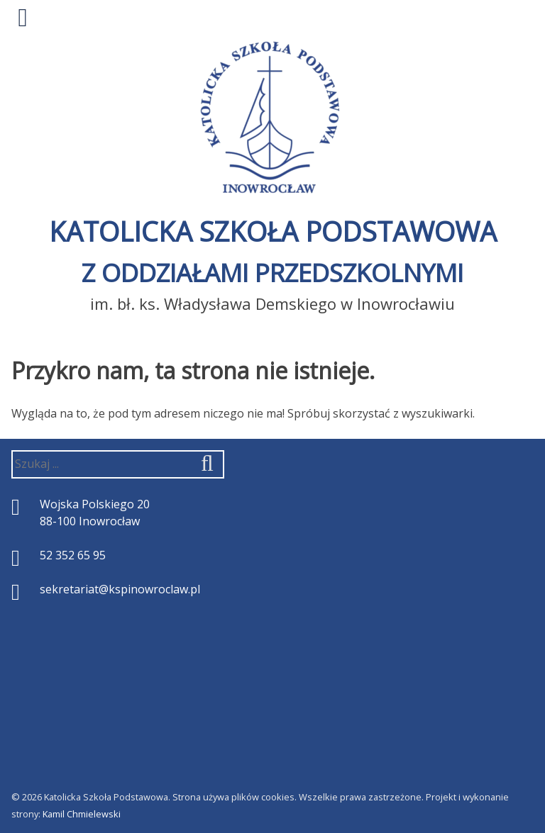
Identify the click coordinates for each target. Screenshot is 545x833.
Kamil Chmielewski (82, 813)
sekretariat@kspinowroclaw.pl (120, 589)
